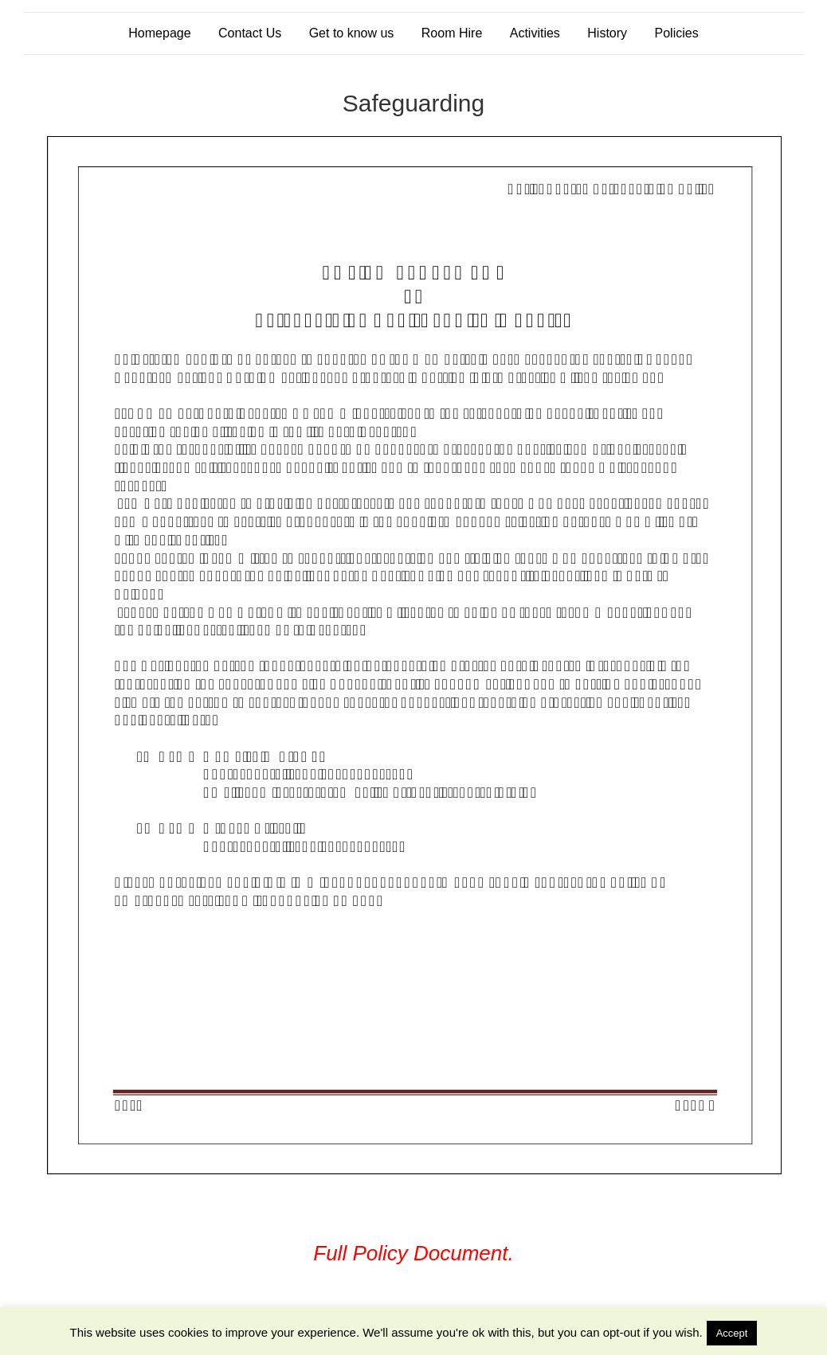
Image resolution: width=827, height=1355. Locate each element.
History (607, 33)
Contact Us (249, 33)
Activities (535, 33)
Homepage (159, 33)
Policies (677, 33)
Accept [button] (732, 1333)
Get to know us (351, 33)
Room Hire (451, 33)
